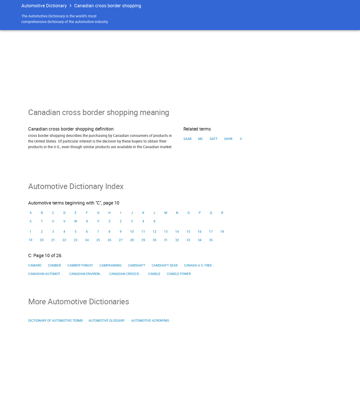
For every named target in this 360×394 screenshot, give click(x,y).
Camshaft (136, 265)
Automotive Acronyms (150, 320)
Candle (154, 274)
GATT (213, 139)
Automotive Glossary (107, 320)
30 (154, 240)
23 (75, 240)
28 (132, 240)
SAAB (187, 139)
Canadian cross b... (125, 274)
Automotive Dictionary (44, 5)
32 (177, 240)
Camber (54, 265)
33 (188, 240)
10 (132, 231)
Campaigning (110, 265)
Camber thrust (80, 265)
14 (177, 231)
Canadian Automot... (45, 274)
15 (188, 231)
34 (199, 240)
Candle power (179, 274)
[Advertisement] (180, 65)
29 (143, 240)
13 (166, 231)
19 (30, 240)
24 (87, 240)
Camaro (34, 265)
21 (53, 240)
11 (143, 231)
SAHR (228, 139)
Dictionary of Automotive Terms (55, 320)
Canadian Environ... (86, 274)
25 (98, 240)
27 (121, 240)
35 (211, 240)
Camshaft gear (165, 265)
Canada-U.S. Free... (199, 265)
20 (42, 240)
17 (211, 231)
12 (154, 231)
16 (199, 231)
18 (222, 231)
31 (166, 240)
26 (109, 240)
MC (200, 139)
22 (64, 240)
